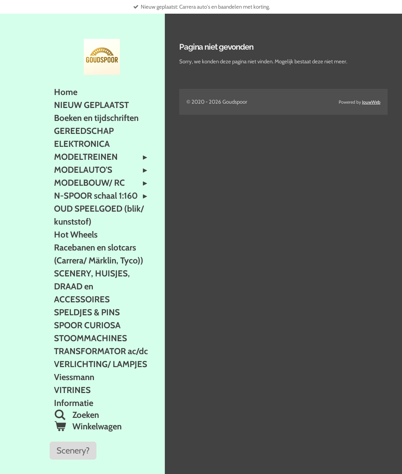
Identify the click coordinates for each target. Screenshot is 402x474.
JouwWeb (371, 102)
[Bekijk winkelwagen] (102, 426)
